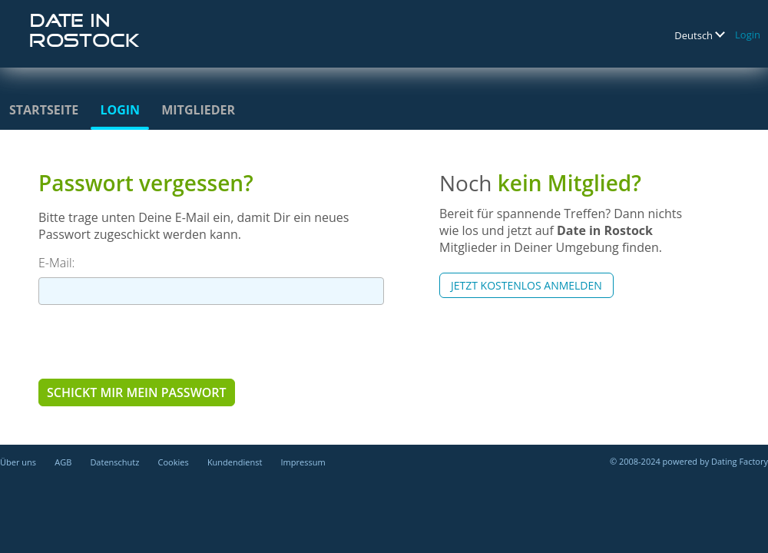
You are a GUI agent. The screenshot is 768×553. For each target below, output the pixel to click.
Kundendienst (234, 462)
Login (747, 34)
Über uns (18, 462)
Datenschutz (114, 462)
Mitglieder (198, 109)
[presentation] (155, 341)
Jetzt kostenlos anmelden (526, 285)
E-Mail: (56, 262)
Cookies (173, 462)
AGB (63, 462)
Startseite (43, 109)
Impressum (303, 462)
